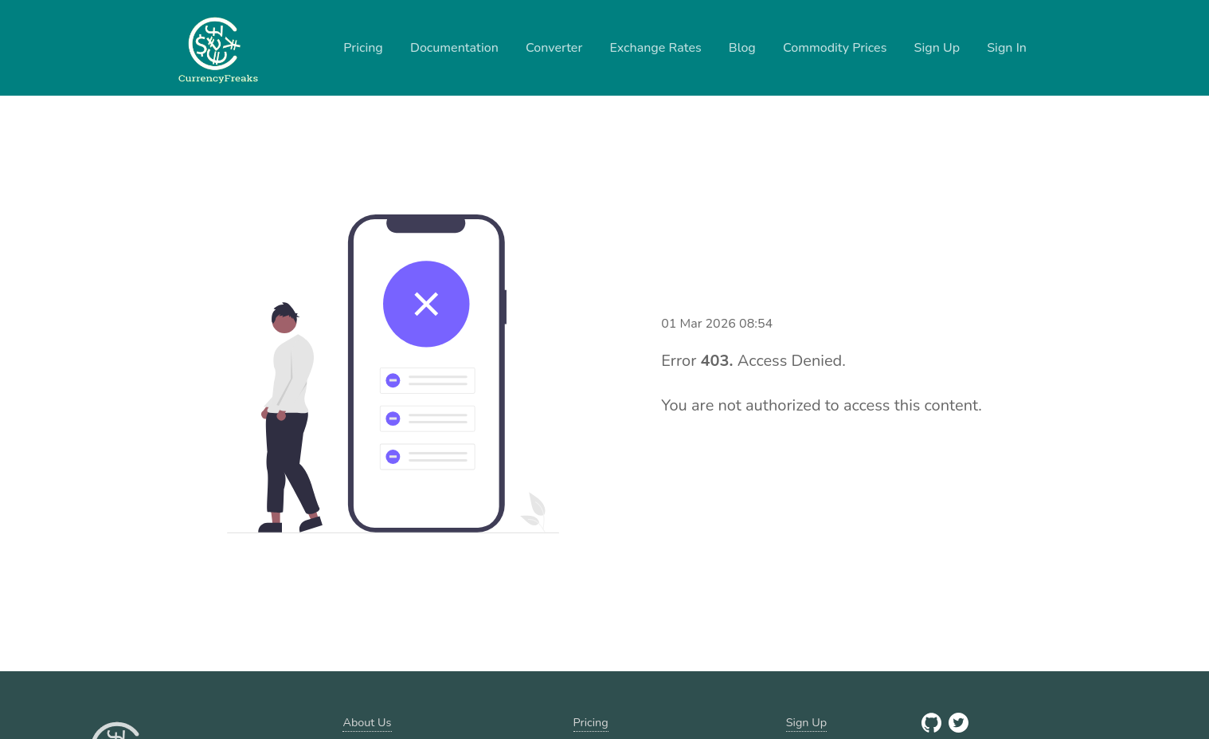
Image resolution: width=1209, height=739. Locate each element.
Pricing (363, 48)
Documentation (454, 48)
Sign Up (937, 48)
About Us (366, 722)
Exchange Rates (655, 48)
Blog (742, 48)
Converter (554, 48)
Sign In (1007, 48)
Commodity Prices (834, 48)
